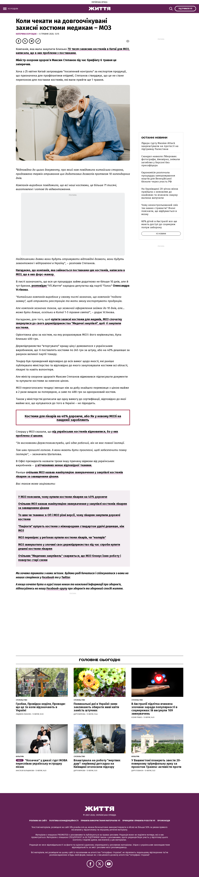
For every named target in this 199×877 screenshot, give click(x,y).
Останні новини (154, 137)
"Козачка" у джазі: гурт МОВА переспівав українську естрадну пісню (41, 764)
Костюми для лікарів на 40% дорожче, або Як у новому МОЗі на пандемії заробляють (73, 418)
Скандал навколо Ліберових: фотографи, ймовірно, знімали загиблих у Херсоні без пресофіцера (160, 161)
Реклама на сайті (38, 820)
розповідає (39, 285)
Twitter (65, 577)
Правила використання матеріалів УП (100, 820)
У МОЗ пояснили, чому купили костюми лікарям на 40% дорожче (62, 497)
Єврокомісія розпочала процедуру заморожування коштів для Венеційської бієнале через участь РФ (158, 177)
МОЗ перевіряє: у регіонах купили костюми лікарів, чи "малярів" (62, 537)
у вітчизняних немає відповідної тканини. (63, 465)
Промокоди (163, 820)
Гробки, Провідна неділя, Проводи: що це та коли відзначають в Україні (40, 707)
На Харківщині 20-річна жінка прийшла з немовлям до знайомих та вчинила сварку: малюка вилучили (159, 193)
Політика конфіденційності (64, 820)
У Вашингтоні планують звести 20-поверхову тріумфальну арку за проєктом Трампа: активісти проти (156, 764)
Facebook (48, 577)
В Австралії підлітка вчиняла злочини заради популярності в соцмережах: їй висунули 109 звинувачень (154, 708)
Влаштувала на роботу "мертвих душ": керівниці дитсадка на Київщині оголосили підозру (97, 764)
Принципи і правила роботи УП (138, 820)
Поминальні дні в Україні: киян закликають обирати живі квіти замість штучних (96, 707)
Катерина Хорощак (26, 34)
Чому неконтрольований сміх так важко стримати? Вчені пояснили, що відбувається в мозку (159, 209)
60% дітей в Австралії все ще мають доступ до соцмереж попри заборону (159, 224)
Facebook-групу (56, 588)
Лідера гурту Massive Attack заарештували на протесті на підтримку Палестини (159, 146)
